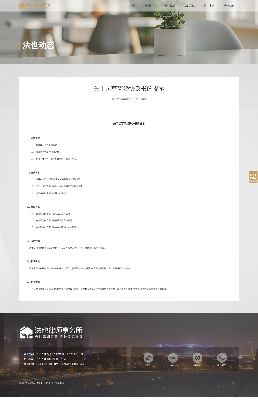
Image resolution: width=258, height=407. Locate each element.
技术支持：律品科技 (54, 392)
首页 (133, 5)
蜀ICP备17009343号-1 (30, 392)
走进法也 (150, 5)
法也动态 (229, 5)
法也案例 (209, 5)
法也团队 (189, 5)
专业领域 (170, 5)
